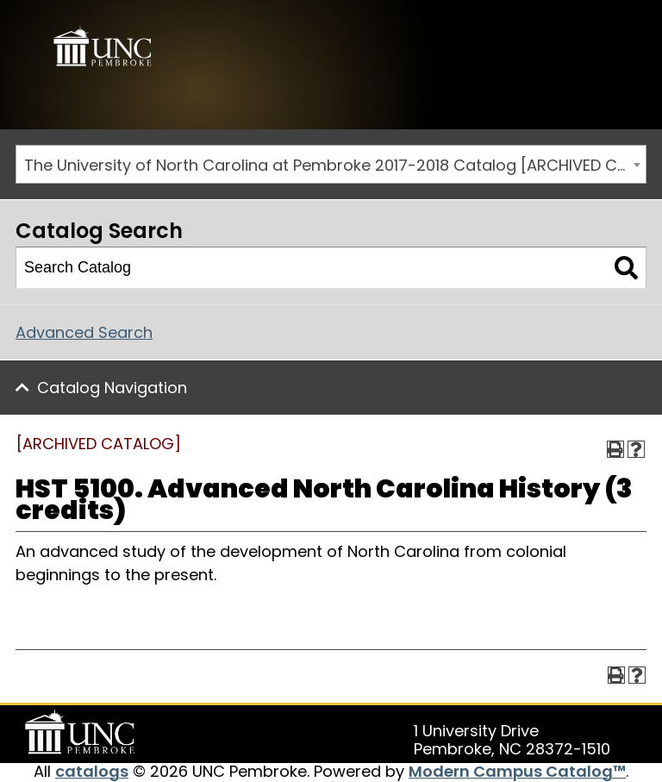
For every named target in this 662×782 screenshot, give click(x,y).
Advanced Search (84, 332)
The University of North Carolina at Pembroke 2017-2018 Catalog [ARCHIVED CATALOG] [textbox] (335, 165)
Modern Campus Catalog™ (517, 771)
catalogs (91, 771)
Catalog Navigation (112, 387)
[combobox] (331, 164)
